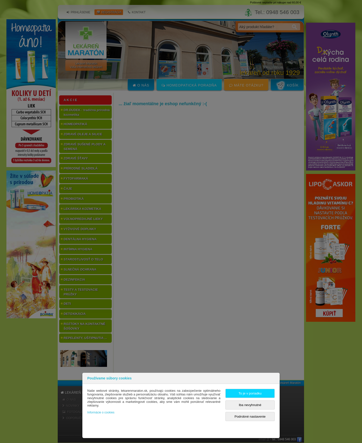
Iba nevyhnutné (250, 405)
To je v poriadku (249, 393)
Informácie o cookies (100, 412)
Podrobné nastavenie (250, 416)
